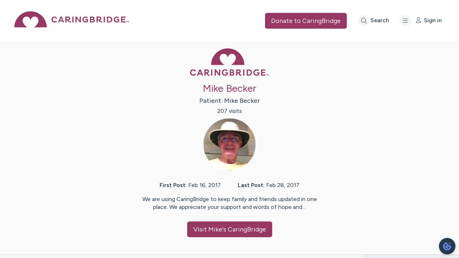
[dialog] (447, 246)
